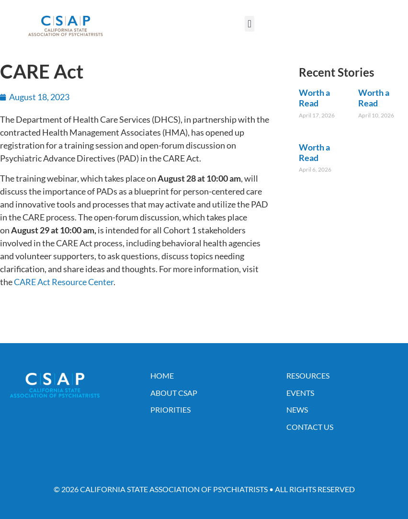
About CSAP (173, 392)
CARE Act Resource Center (63, 282)
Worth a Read (314, 97)
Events (300, 392)
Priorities (170, 409)
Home (162, 375)
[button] (249, 24)
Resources (307, 375)
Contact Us (309, 426)
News (297, 409)
